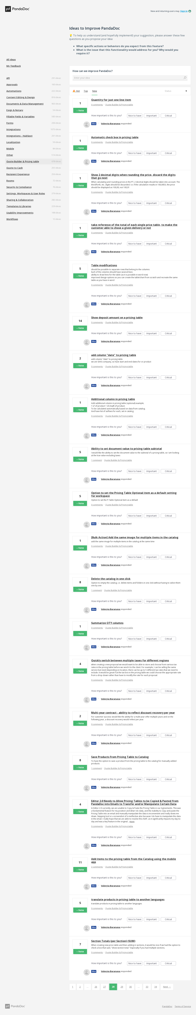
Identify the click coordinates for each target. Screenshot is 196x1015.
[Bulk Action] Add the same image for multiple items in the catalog (134, 537)
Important (152, 116)
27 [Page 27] (104, 986)
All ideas (11, 59)
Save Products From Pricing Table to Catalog (120, 757)
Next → (167, 986)
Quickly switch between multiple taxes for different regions (130, 660)
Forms (9, 122)
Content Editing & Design (20, 97)
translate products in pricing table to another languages (127, 899)
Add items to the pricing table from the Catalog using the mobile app (133, 860)
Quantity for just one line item (111, 100)
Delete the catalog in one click (110, 578)
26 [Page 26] (96, 986)
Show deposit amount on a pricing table (117, 317)
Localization (13, 142)
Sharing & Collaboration (19, 199)
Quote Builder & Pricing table (22, 161)
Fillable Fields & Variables (20, 116)
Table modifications (104, 265)
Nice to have (135, 116)
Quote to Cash (14, 167)
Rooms (10, 180)
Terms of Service (183, 1006)
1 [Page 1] (72, 986)
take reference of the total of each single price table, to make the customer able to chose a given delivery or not (134, 226)
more (131, 822)
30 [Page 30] (130, 986)
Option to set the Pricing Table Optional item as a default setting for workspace (134, 494)
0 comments (97, 104)
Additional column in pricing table (113, 399)
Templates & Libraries (18, 206)
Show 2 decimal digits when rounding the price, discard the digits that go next (133, 176)
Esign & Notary (14, 110)
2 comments (97, 866)
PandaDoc (167, 1006)
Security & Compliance (19, 187)
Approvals (11, 84)
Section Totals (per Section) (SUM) (113, 941)
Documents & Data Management (25, 103)
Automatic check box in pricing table (114, 137)
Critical (170, 116)
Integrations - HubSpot (19, 135)
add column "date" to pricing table (113, 355)
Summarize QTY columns (107, 623)
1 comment (96, 460)
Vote (81, 110)
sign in (184, 11)
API (8, 78)
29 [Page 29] (122, 986)
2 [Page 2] (80, 986)
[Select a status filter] (176, 91)
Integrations (13, 129)
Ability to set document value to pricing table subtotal (126, 448)
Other (9, 155)
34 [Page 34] (155, 986)
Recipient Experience (17, 174)
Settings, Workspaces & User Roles (25, 193)
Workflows (12, 219)
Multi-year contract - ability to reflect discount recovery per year (133, 712)
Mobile (10, 148)
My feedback (13, 65)
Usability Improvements (19, 212)
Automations (13, 90)
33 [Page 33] (147, 986)
